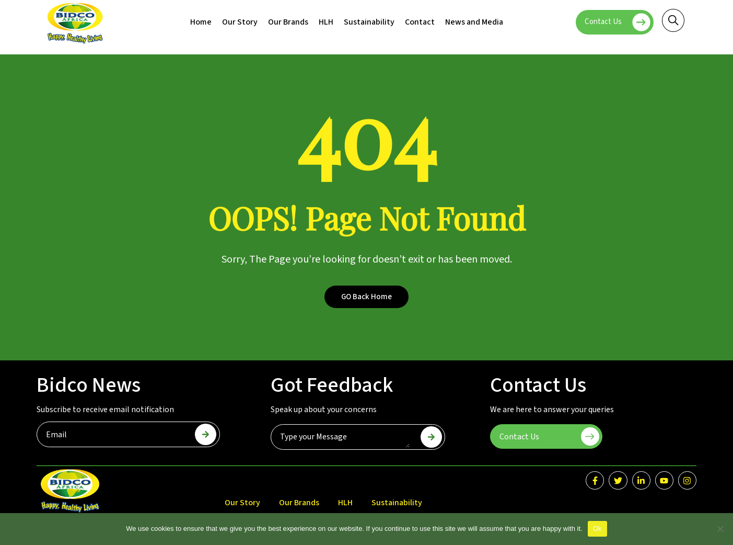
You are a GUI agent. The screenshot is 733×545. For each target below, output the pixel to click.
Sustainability (369, 22)
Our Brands (288, 22)
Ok (597, 528)
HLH (326, 22)
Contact (420, 22)
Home (201, 22)
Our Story (240, 22)
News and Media (474, 22)
